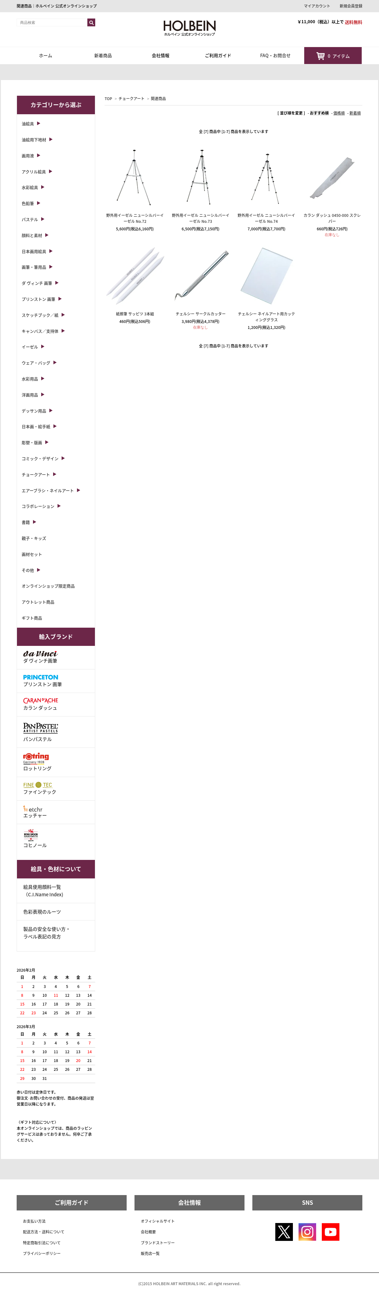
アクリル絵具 (34, 171)
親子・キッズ (34, 538)
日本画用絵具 (34, 251)
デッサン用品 (34, 411)
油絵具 (28, 123)
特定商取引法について (42, 1243)
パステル (30, 219)
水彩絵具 (30, 187)
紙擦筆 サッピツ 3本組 (135, 314)
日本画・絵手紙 (36, 426)
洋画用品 (30, 395)
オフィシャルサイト (158, 1221)
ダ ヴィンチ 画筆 (37, 283)
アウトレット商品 (38, 602)
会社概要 (148, 1232)
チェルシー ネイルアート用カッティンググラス (266, 317)
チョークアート (131, 98)
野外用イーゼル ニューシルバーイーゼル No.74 (266, 218)
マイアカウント (317, 6)
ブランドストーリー (158, 1243)
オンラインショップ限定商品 (48, 586)
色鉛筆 (28, 203)
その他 (28, 570)
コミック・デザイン (40, 458)
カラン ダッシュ (40, 704)
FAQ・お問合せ (275, 55)
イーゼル (30, 347)
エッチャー (35, 812)
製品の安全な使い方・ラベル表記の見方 (46, 932)
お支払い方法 (34, 1221)
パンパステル (40, 732)
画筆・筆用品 (34, 267)
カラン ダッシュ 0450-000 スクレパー (332, 218)
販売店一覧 (150, 1253)
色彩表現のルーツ (42, 911)
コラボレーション (38, 506)
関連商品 (158, 98)
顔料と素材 (32, 235)
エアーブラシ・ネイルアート (48, 490)
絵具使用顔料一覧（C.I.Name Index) (43, 890)
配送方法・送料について (43, 1232)
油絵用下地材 (34, 139)
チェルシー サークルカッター (201, 314)
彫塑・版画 (32, 442)
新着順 (355, 113)
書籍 (26, 522)
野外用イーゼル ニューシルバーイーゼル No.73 (200, 218)
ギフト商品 (32, 618)
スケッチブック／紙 (40, 315)
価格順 (339, 113)
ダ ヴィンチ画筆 (40, 657)
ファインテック (39, 788)
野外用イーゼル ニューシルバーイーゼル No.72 (135, 218)
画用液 (28, 155)
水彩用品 (30, 379)
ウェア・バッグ (36, 363)
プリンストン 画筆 (38, 299)
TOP (108, 98)
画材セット (32, 554)
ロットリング (37, 762)
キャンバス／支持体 (40, 331)
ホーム (45, 55)
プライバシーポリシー (42, 1253)
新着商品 (103, 55)
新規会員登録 (351, 6)
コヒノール (35, 839)
